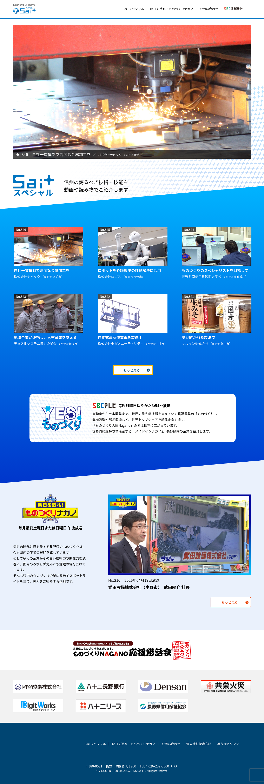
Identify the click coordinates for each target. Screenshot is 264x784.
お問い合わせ (209, 9)
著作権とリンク (228, 744)
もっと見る (131, 370)
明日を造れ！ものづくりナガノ (171, 9)
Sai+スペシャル (133, 9)
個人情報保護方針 (198, 744)
